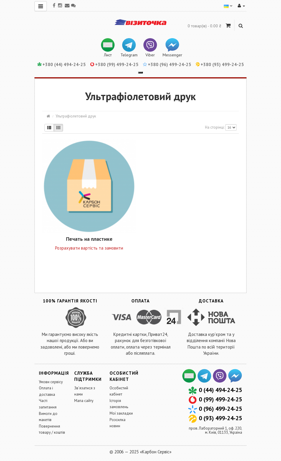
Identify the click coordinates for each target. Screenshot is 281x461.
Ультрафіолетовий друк (76, 116)
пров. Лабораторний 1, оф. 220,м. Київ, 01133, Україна (215, 430)
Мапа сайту (83, 400)
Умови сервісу (51, 381)
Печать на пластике (89, 238)
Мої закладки (121, 413)
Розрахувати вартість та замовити (89, 248)
